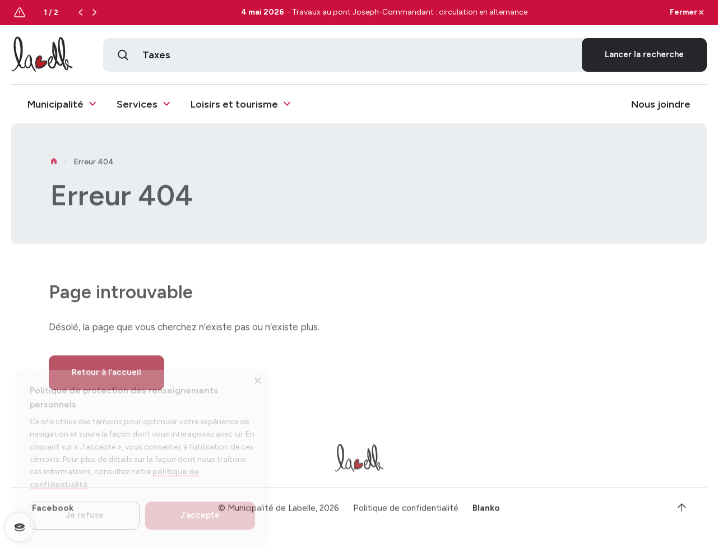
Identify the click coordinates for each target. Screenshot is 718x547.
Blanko (486, 513)
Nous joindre (661, 104)
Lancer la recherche (644, 54)
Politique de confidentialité (405, 513)
